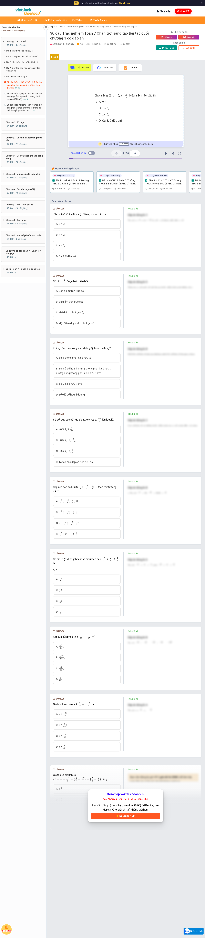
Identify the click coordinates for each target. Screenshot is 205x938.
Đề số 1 (54, 57)
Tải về (166, 48)
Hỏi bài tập (6, 929)
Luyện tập (105, 67)
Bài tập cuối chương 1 (16, 76)
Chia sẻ (166, 37)
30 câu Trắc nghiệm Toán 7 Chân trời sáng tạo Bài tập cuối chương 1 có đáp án (101, 26)
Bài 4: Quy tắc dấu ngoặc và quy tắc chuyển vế (23, 69)
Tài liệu (79, 20)
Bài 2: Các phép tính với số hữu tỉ (22, 56)
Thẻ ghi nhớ (79, 67)
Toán (60, 26)
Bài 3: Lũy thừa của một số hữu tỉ (22, 62)
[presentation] (109, 95)
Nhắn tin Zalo (193, 931)
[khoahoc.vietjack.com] (28, 11)
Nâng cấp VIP (125, 816)
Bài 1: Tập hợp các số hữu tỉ (19, 50)
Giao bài (189, 37)
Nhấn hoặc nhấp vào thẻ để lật (125, 144)
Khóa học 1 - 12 (29, 20)
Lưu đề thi (189, 48)
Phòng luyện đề (56, 20)
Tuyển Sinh (99, 20)
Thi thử (130, 67)
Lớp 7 (52, 26)
